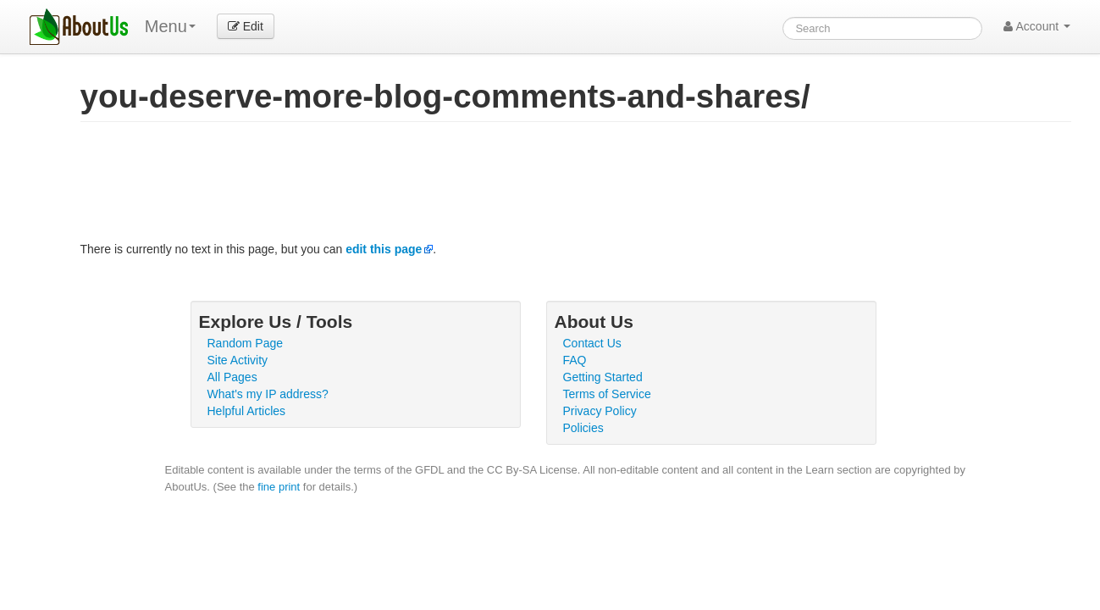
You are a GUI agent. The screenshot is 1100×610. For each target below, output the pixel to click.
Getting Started (603, 377)
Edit (245, 26)
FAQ (575, 360)
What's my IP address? (268, 394)
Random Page (245, 343)
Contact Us (592, 343)
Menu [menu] (170, 26)
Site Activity (237, 360)
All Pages (232, 377)
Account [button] (1036, 26)
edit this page (383, 249)
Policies (583, 428)
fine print (278, 486)
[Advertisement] (388, 185)
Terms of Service (607, 394)
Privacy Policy (600, 411)
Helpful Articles (246, 411)
